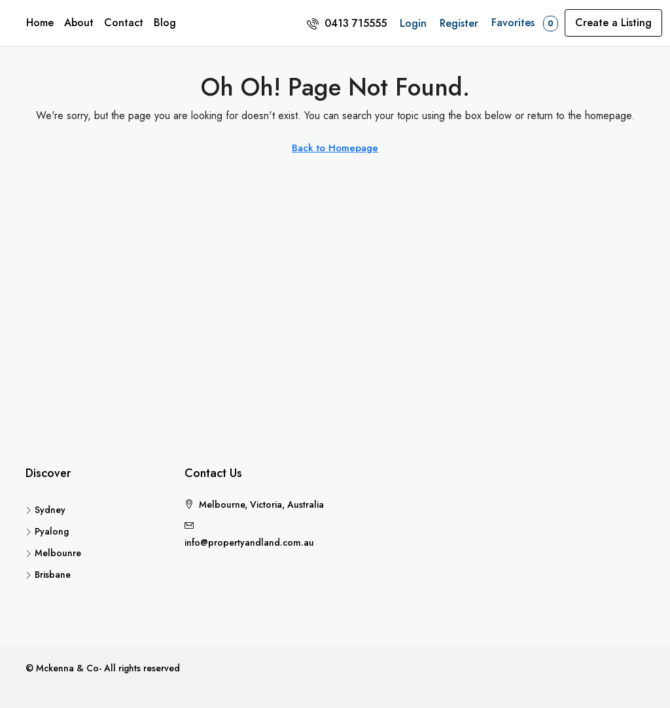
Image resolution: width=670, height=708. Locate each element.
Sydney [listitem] (45, 509)
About (79, 22)
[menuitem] (346, 23)
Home (40, 22)
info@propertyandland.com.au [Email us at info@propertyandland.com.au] (249, 542)
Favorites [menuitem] (524, 23)
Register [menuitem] (459, 23)
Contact (123, 22)
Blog (165, 22)
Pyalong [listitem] (47, 531)
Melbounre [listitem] (53, 552)
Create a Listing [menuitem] (613, 22)
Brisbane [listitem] (48, 574)
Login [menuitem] (413, 23)
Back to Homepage (335, 148)
